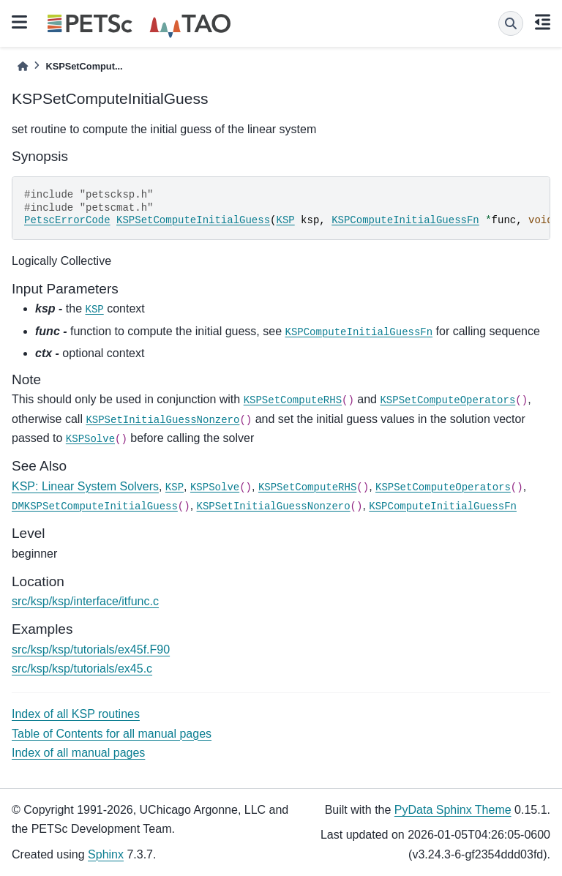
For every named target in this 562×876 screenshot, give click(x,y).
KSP (285, 220)
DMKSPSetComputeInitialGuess (95, 506)
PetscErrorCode (67, 220)
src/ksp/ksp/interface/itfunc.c (85, 601)
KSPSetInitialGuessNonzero (162, 420)
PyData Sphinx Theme (453, 810)
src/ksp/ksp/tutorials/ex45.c (82, 668)
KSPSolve (90, 439)
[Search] (510, 23)
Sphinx (106, 854)
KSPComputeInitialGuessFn (405, 220)
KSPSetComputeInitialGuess (193, 220)
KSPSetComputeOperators (447, 400)
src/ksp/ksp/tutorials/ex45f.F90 (91, 649)
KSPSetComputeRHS (293, 400)
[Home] (23, 66)
